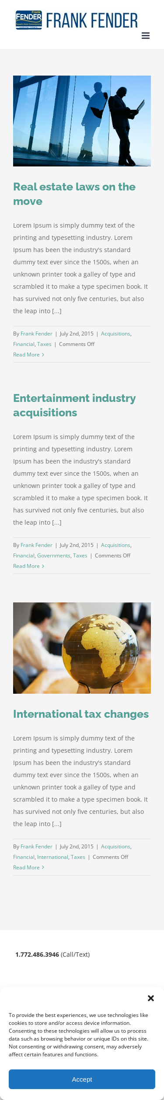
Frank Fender (36, 333)
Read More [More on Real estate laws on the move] (26, 354)
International (52, 857)
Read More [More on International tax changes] (26, 867)
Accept (82, 1079)
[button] (151, 998)
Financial (24, 344)
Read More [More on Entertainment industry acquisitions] (26, 566)
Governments (53, 555)
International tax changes (81, 713)
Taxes (44, 344)
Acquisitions (115, 333)
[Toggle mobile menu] (146, 35)
